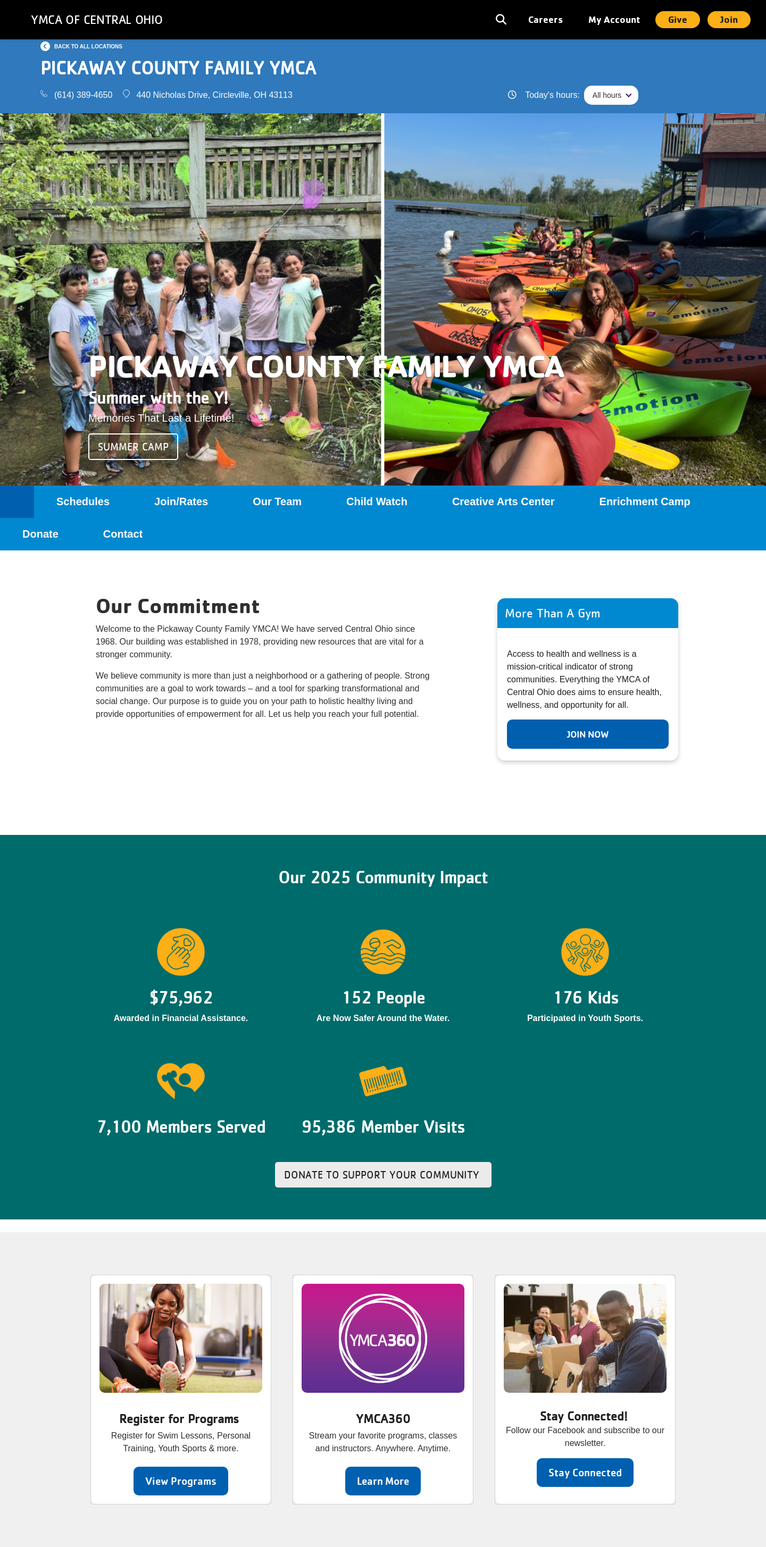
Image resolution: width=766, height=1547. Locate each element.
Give (677, 19)
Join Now (588, 734)
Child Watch (376, 501)
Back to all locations (88, 46)
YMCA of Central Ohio (97, 19)
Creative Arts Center (503, 501)
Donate (40, 534)
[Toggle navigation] (502, 20)
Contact (123, 534)
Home (17, 502)
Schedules (83, 501)
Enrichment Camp (645, 501)
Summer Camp (133, 446)
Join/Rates (181, 501)
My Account (614, 19)
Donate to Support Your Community (383, 1174)
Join (729, 19)
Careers (545, 19)
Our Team (277, 501)
